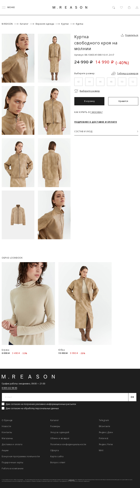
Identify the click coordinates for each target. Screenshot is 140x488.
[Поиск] (113, 7)
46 (100, 81)
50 (122, 81)
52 (133, 81)
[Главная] (70, 7)
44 (89, 81)
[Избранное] (121, 7)
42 (78, 81)
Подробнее (71, 479)
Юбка (61, 349)
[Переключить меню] (8, 7)
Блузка (5, 349)
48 (111, 81)
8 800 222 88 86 (9, 387)
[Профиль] (137, 7)
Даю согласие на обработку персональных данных (32, 408)
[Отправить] (132, 397)
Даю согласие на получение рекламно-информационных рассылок (41, 404)
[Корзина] (129, 7)
